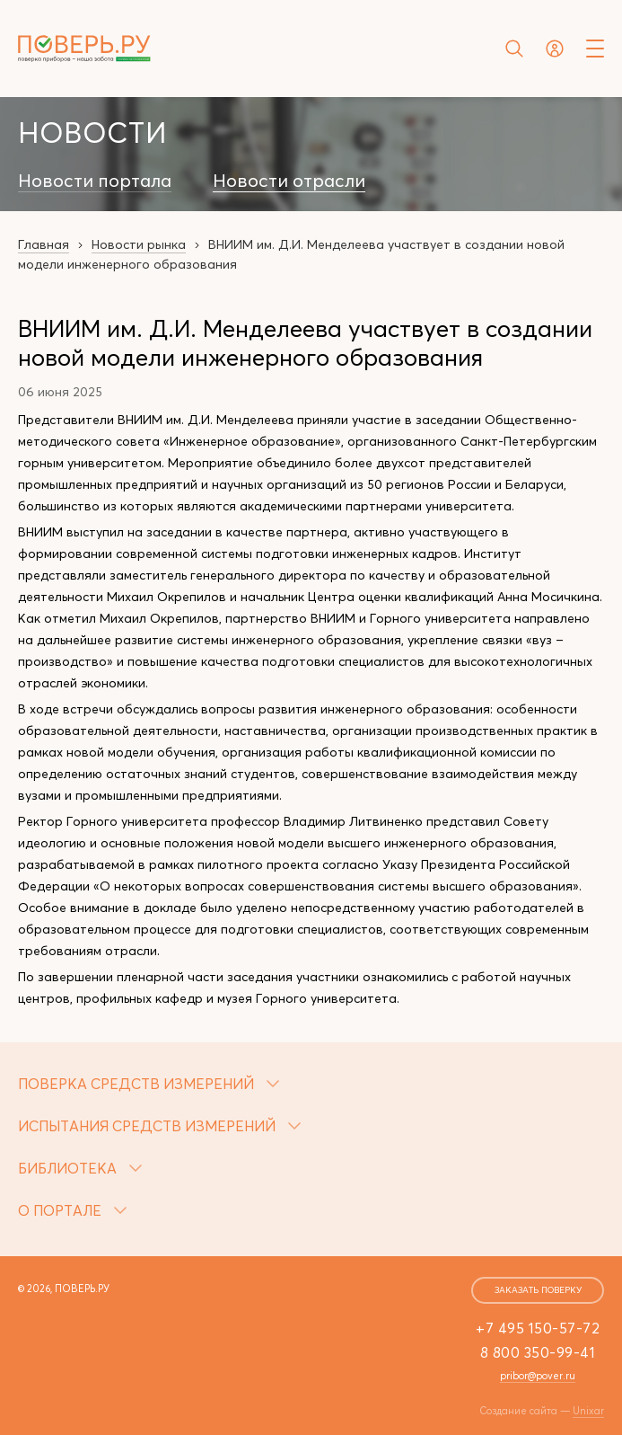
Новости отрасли (289, 180)
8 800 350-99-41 (538, 1352)
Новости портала (94, 180)
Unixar (588, 1410)
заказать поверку (538, 1290)
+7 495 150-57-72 (538, 1328)
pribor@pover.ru (537, 1375)
